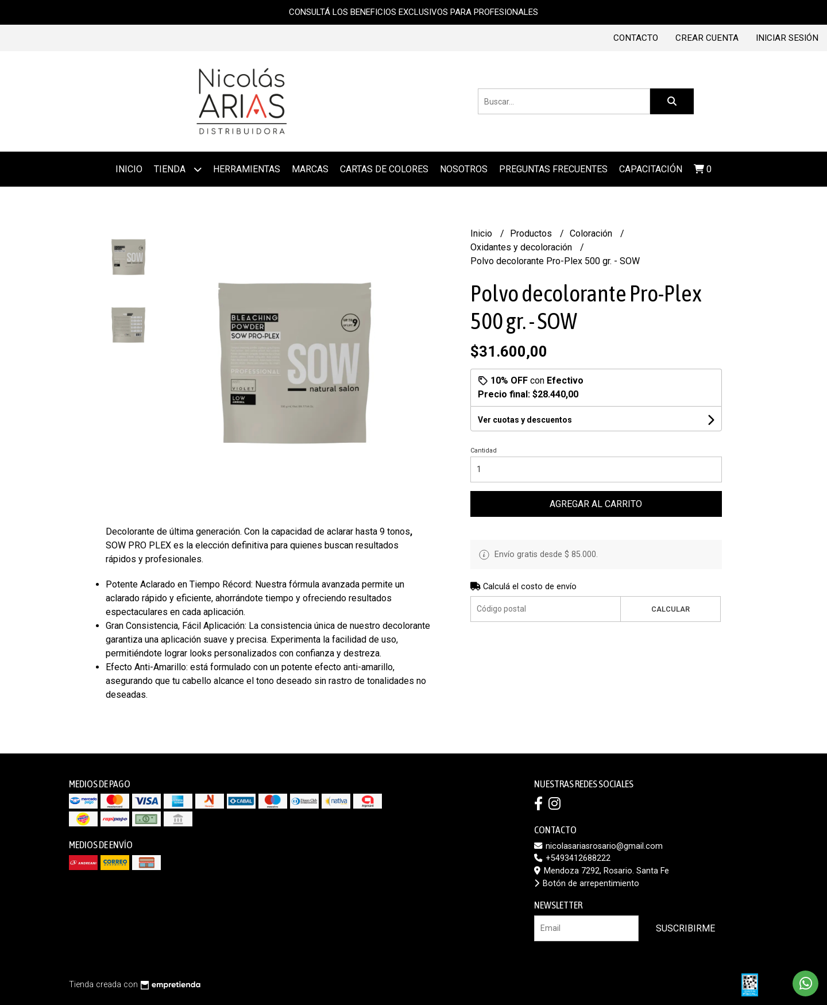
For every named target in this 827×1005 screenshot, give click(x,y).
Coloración (592, 233)
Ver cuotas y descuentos (525, 419)
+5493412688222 (572, 858)
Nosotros (464, 169)
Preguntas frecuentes (553, 169)
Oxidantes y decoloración (522, 247)
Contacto (635, 38)
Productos (532, 233)
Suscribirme (685, 928)
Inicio (128, 169)
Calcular (670, 609)
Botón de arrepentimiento (586, 883)
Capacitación (650, 169)
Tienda (178, 169)
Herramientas (246, 169)
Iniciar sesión (787, 38)
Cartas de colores (384, 169)
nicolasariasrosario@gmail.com (598, 846)
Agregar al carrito (596, 503)
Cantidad (483, 450)
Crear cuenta (707, 38)
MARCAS (310, 169)
